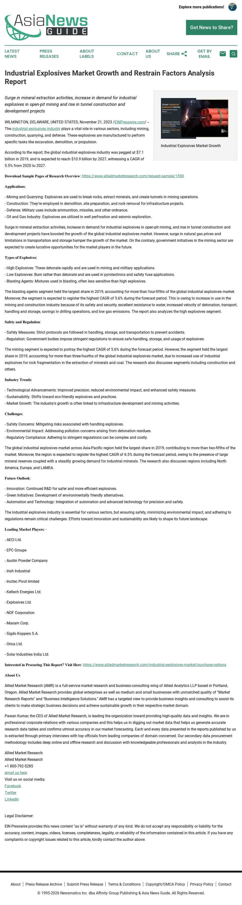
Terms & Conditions (124, 884)
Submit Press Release (85, 884)
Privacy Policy (201, 884)
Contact (127, 53)
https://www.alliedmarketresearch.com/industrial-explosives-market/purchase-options (154, 665)
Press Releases (49, 54)
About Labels (87, 54)
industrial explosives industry (36, 128)
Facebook (13, 786)
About (16, 884)
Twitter (10, 792)
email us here (16, 773)
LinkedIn (12, 799)
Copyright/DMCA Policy (165, 884)
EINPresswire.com (130, 122)
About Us (153, 54)
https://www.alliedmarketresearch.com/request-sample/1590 (133, 176)
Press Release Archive (44, 884)
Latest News (12, 54)
